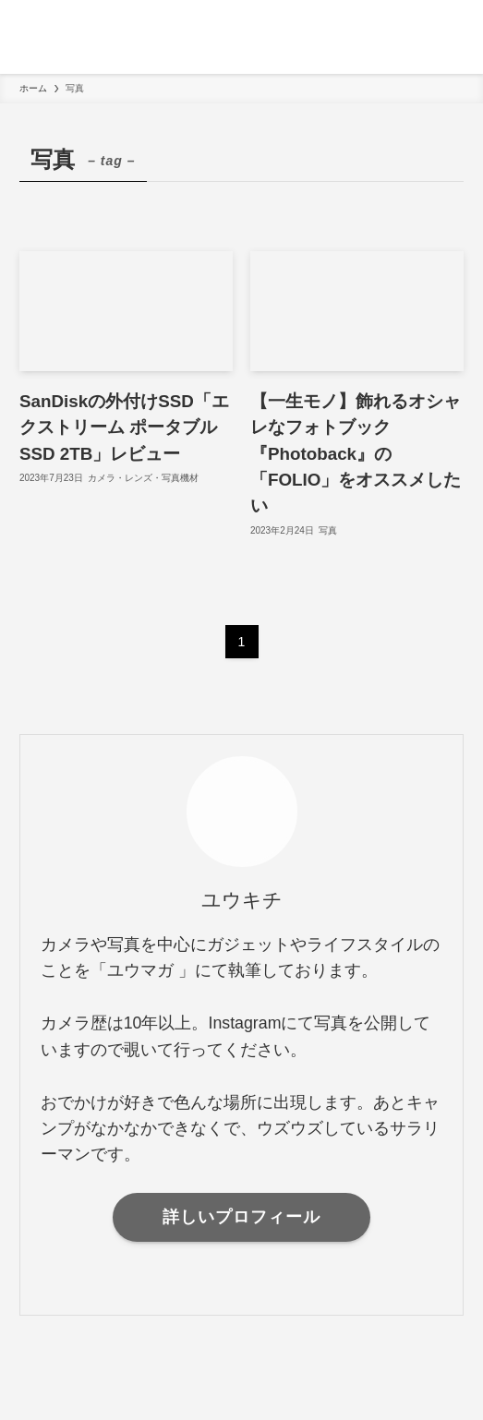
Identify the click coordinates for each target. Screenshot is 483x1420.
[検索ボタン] (446, 37)
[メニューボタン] (37, 37)
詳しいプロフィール (241, 1217)
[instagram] (242, 1284)
